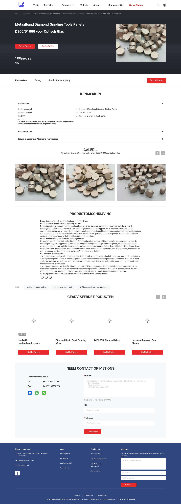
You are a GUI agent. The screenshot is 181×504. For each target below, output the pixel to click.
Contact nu (93, 432)
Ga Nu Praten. (25, 46)
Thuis (17, 14)
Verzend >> (128, 485)
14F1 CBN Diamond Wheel (107, 340)
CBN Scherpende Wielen (98, 459)
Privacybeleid (102, 496)
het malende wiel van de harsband (46, 14)
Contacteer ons (65, 468)
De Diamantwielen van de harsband (93, 287)
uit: (86, 405)
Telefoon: (89, 418)
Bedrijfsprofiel (65, 454)
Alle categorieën (95, 471)
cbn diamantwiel (96, 454)
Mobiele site (89, 496)
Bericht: (88, 376)
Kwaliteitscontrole (66, 463)
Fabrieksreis (64, 458)
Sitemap (77, 496)
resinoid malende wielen (36, 287)
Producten (26, 14)
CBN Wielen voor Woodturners (96, 465)
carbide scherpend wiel (63, 287)
